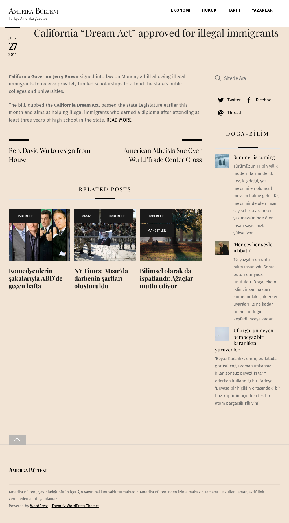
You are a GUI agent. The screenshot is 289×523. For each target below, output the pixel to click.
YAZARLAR (262, 10)
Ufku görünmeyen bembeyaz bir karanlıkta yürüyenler (244, 340)
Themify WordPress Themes (75, 506)
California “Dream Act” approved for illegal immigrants (156, 32)
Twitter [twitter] (228, 99)
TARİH (234, 10)
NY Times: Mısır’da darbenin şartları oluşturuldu (101, 278)
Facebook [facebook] (258, 99)
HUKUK (209, 10)
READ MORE (119, 120)
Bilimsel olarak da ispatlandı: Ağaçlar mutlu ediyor (166, 278)
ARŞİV (86, 216)
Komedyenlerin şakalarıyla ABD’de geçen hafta (35, 278)
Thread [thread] (228, 112)
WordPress (39, 506)
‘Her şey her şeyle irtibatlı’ (252, 247)
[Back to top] (17, 440)
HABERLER (25, 216)
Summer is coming (254, 157)
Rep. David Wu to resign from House (50, 155)
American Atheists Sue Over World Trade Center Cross (163, 155)
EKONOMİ (181, 10)
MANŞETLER (157, 230)
